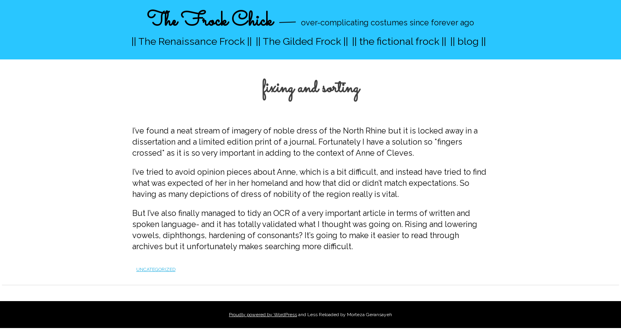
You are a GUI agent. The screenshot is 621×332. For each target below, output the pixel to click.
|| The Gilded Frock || (302, 41)
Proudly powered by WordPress (263, 314)
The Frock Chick (209, 21)
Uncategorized (155, 269)
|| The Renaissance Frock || (191, 41)
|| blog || (468, 41)
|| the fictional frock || (399, 41)
